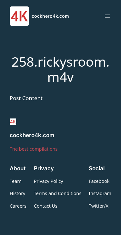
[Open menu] (107, 16)
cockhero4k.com (50, 16)
